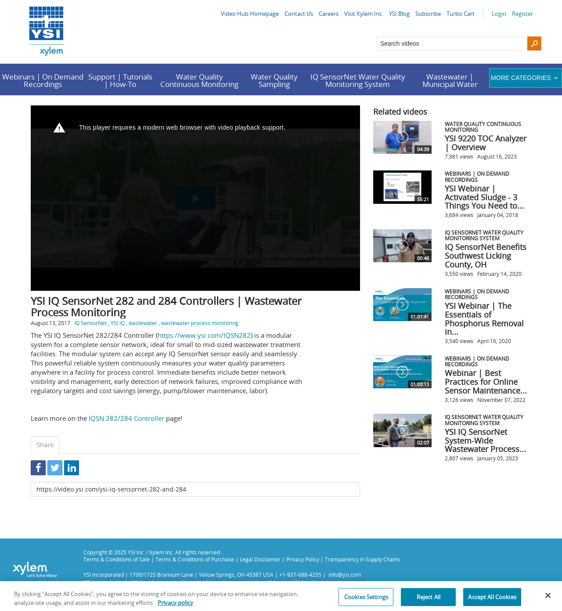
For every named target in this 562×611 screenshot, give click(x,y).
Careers (329, 14)
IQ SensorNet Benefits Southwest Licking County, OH (485, 256)
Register (522, 14)
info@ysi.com (344, 574)
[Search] (534, 43)
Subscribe (428, 14)
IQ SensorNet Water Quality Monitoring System (357, 80)
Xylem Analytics (314, 582)
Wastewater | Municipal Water (450, 80)
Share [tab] (45, 444)
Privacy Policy (302, 559)
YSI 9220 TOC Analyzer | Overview (485, 142)
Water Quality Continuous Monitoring (199, 80)
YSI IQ (118, 322)
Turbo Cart (461, 14)
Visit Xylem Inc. (363, 14)
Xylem (276, 582)
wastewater (143, 322)
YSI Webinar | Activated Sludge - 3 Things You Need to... (484, 197)
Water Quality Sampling (274, 80)
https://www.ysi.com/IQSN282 (204, 335)
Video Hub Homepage (250, 14)
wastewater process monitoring (199, 322)
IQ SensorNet (90, 322)
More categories (525, 77)
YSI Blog (399, 14)
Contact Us (299, 14)
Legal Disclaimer (260, 559)
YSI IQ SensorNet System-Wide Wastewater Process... (485, 441)
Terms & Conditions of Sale (116, 559)
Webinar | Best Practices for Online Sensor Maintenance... (486, 382)
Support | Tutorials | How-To (120, 80)
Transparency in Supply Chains (362, 559)
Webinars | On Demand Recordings (42, 80)
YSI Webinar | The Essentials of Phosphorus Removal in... (484, 318)
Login (499, 14)
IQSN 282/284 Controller (126, 418)
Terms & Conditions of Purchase (194, 559)
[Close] (548, 601)
